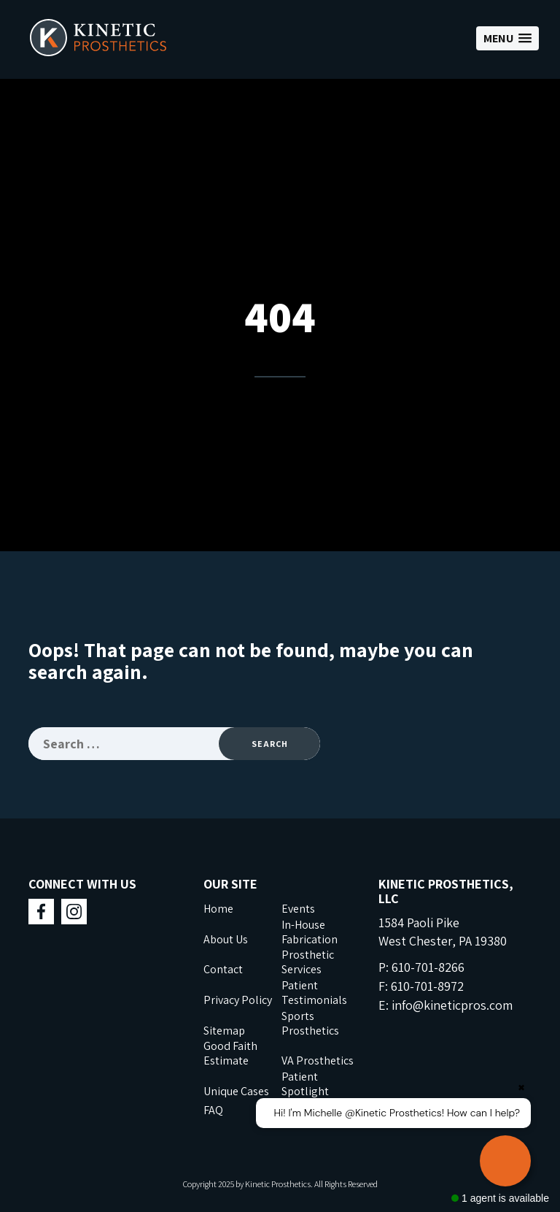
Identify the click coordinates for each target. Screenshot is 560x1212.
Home (218, 908)
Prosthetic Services (307, 962)
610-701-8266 (428, 967)
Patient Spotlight (305, 1084)
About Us (225, 939)
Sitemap (224, 1030)
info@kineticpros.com (452, 1005)
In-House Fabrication (309, 932)
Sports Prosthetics (310, 1023)
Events (298, 908)
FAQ (213, 1110)
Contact (223, 969)
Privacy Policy (237, 1000)
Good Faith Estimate (230, 1053)
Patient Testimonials (314, 993)
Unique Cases (236, 1091)
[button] (507, 38)
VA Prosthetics (317, 1060)
